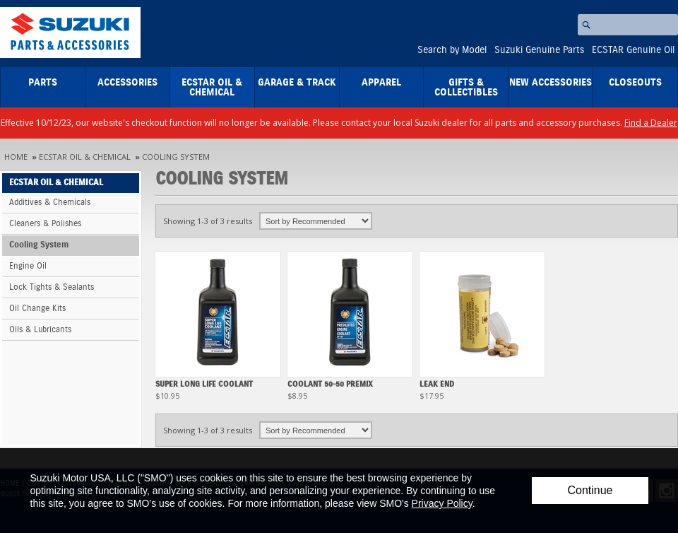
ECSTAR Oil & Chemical (212, 87)
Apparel (381, 82)
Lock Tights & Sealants (51, 287)
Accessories (127, 82)
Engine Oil (28, 266)
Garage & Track (297, 82)
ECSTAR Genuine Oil (633, 50)
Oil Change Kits (37, 309)
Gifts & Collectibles (466, 87)
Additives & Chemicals (49, 203)
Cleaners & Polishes (45, 224)
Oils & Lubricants (40, 330)
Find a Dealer (650, 123)
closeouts (635, 82)
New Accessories (550, 82)
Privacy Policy (442, 503)
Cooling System (176, 156)
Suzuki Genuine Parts (539, 50)
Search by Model (452, 50)
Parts (42, 82)
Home (16, 156)
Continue (589, 490)
